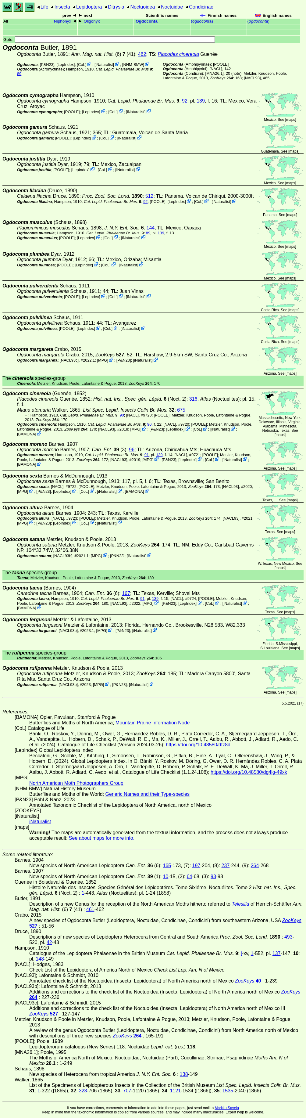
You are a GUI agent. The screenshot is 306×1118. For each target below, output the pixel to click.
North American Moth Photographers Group (76, 783)
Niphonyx (62, 21)
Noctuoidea (142, 6)
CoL (81, 64)
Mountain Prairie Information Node (153, 722)
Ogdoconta (147, 21)
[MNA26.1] (214, 73)
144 (151, 227)
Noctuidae (172, 6)
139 (201, 100)
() (202, 21)
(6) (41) (103, 54)
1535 (227, 1090)
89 (19, 73)
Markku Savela (227, 1108)
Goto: (109, 39)
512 (149, 196)
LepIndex (66, 64)
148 (40, 958)
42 (49, 942)
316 (193, 399)
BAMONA (26, 434)
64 (189, 876)
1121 (175, 1090)
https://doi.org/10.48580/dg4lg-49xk (249, 772)
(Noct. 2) (140, 399)
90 (121, 415)
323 (83, 1090)
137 (276, 953)
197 (196, 865)
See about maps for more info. (101, 838)
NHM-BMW (133, 64)
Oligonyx (92, 21)
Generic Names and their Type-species (147, 794)
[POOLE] (221, 64)
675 (181, 410)
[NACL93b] (63, 555)
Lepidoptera (89, 6)
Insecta (62, 6)
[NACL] (216, 69)
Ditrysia (116, 6)
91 (146, 455)
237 (226, 865)
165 (167, 865)
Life (44, 6)
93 (213, 876)
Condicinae (201, 6)
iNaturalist (104, 64)
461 (90, 909)
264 (255, 865)
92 (184, 100)
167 (126, 593)
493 (288, 936)
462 (142, 54)
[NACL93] (252, 78)
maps (290, 119)
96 (131, 449)
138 (184, 1074)
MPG (102, 360)
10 (165, 876)
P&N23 (47, 64)
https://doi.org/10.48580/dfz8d (198, 744)
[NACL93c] (69, 360)
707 (127, 1090)
